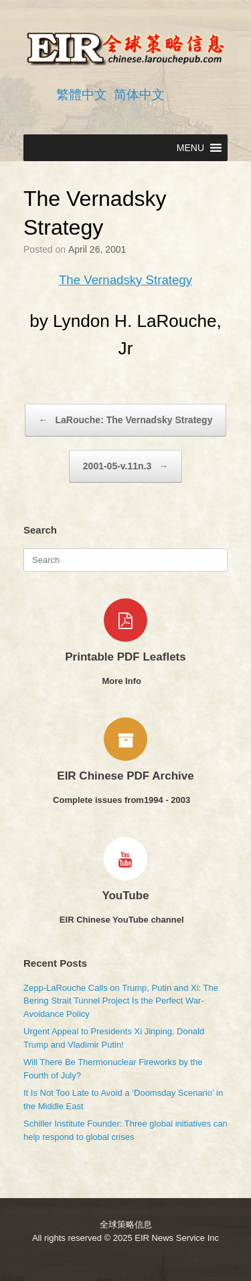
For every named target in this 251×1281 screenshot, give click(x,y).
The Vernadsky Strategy (125, 280)
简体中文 (139, 95)
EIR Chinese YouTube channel (125, 920)
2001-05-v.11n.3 (125, 466)
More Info (125, 681)
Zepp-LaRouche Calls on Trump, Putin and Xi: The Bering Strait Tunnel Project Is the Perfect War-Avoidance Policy (120, 1001)
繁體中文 (81, 95)
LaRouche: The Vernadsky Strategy (126, 420)
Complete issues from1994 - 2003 (125, 800)
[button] (190, 147)
